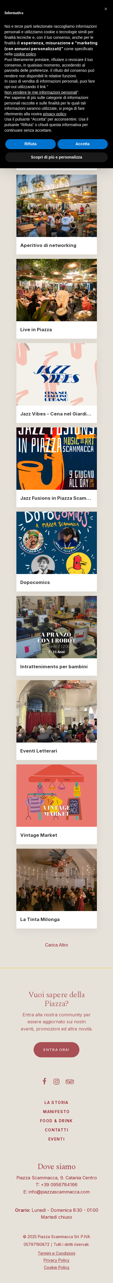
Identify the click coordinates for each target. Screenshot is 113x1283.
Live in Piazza (36, 329)
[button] (105, 8)
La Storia (56, 1102)
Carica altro (56, 945)
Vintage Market (38, 835)
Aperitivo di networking (48, 245)
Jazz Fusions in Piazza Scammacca (56, 498)
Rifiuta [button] (30, 144)
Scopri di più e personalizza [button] (56, 157)
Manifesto (56, 1111)
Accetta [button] (83, 144)
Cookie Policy (56, 1267)
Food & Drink (56, 1120)
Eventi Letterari (38, 751)
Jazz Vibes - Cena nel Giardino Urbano (56, 414)
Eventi (56, 1139)
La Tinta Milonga (40, 919)
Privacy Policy (56, 1260)
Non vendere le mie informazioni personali (40, 92)
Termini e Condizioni (56, 1253)
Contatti (56, 1130)
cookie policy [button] (25, 54)
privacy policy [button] (54, 114)
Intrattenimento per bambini (54, 666)
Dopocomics (35, 582)
